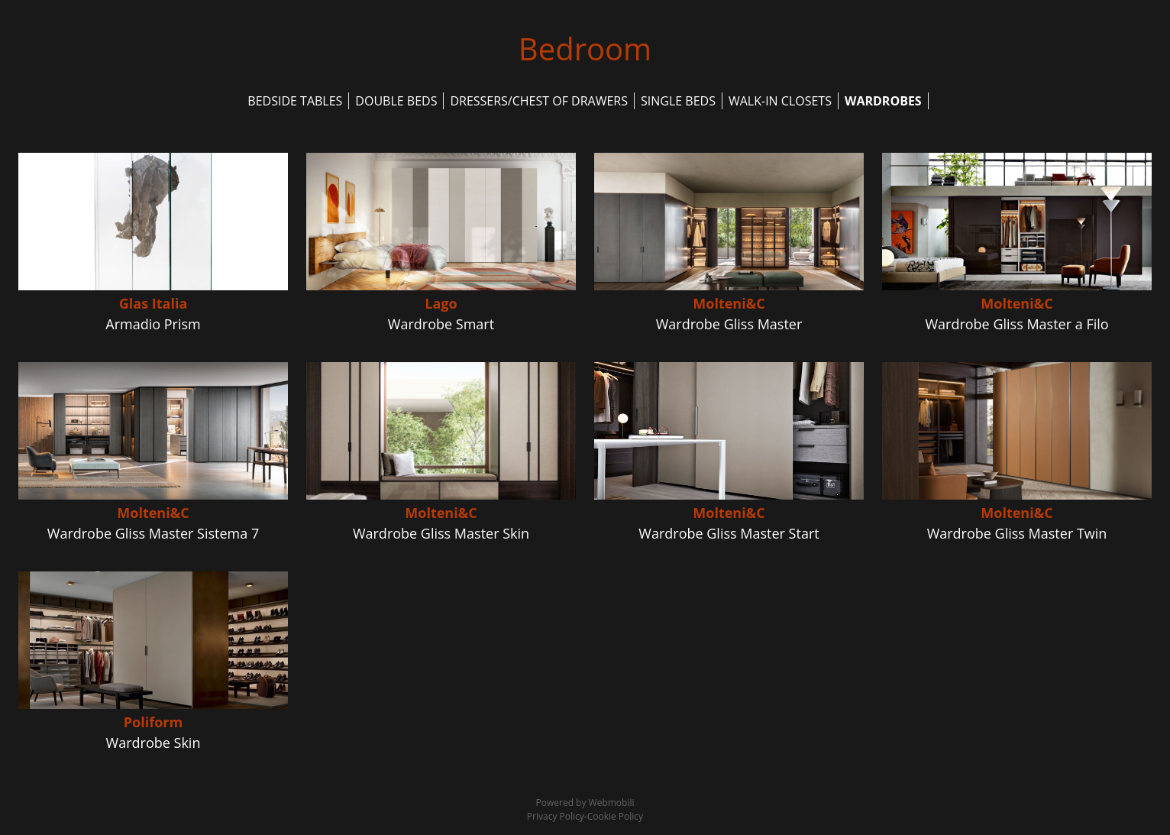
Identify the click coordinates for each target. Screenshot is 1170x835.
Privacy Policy (555, 816)
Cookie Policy (615, 816)
